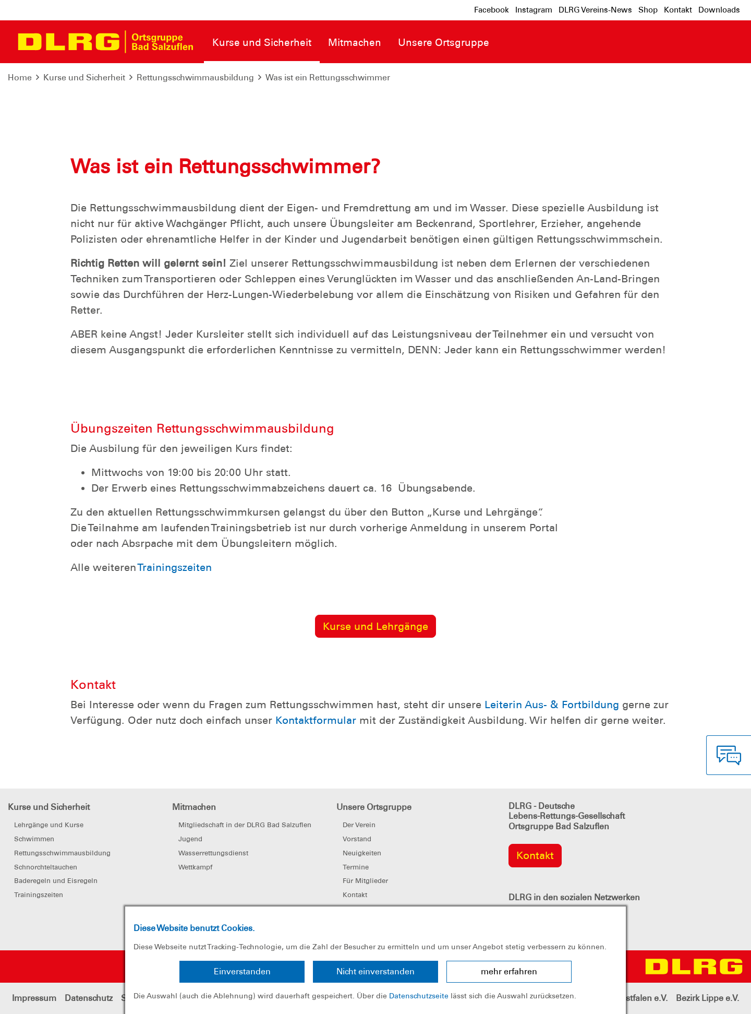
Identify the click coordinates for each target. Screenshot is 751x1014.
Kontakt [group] (535, 855)
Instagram (533, 10)
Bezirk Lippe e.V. (707, 998)
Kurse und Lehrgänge (375, 626)
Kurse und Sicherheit (84, 77)
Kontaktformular (315, 720)
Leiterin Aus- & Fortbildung (551, 704)
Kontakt (678, 10)
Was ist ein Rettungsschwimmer (327, 77)
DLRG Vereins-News (595, 10)
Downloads (719, 10)
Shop (648, 10)
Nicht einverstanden (375, 971)
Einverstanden (242, 971)
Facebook (491, 10)
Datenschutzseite (419, 995)
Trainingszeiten (174, 567)
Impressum (34, 998)
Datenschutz (89, 998)
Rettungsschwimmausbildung (195, 77)
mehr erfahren (509, 971)
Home (20, 77)
